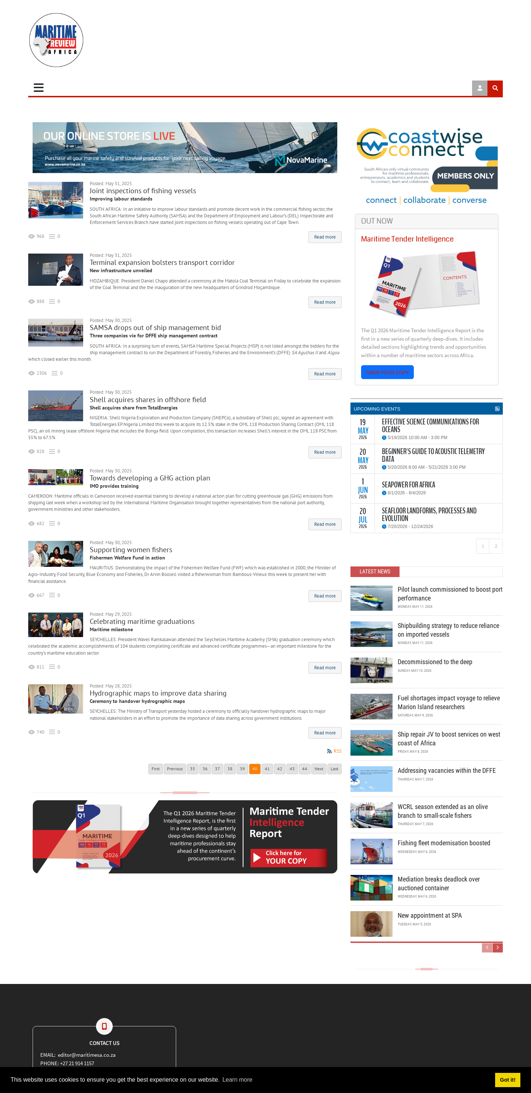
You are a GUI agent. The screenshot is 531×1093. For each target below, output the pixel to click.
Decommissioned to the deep (435, 662)
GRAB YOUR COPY (387, 372)
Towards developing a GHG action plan (150, 478)
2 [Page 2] (496, 546)
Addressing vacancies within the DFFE (447, 770)
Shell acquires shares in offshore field (148, 399)
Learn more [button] (237, 1080)
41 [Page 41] (267, 768)
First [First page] (156, 768)
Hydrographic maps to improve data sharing (158, 693)
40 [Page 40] (254, 768)
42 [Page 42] (279, 768)
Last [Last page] (334, 768)
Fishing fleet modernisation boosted (444, 843)
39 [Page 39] (242, 768)
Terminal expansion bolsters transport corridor (162, 262)
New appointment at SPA (430, 915)
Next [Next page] (319, 768)
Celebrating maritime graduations (142, 621)
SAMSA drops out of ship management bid (155, 327)
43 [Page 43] (292, 768)
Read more (325, 237)
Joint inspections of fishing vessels (143, 190)
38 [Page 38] (230, 768)
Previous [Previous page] (175, 768)
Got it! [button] (507, 1080)
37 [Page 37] (217, 768)
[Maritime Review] (83, 40)
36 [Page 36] (205, 768)
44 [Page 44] (304, 768)
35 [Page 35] (192, 768)
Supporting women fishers (131, 549)
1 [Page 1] (483, 546)
